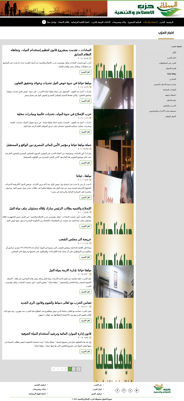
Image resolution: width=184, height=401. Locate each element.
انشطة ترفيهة (170, 95)
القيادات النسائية (169, 90)
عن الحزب (98, 385)
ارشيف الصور (96, 394)
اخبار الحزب (171, 58)
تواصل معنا (51, 22)
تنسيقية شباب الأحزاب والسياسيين (162, 111)
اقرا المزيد (85, 72)
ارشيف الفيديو (40, 385)
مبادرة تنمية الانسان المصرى (165, 84)
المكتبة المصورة (134, 22)
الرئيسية (169, 22)
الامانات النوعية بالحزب (100, 22)
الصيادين (172, 79)
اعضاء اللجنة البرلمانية (80, 22)
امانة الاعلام (171, 100)
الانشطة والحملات (150, 22)
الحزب (162, 22)
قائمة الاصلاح (171, 68)
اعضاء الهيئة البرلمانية (37, 394)
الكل (174, 52)
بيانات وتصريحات (119, 22)
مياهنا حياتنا (171, 74)
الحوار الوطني (170, 116)
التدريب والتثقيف (169, 106)
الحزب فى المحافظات (167, 63)
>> (54, 369)
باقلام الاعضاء (63, 22)
